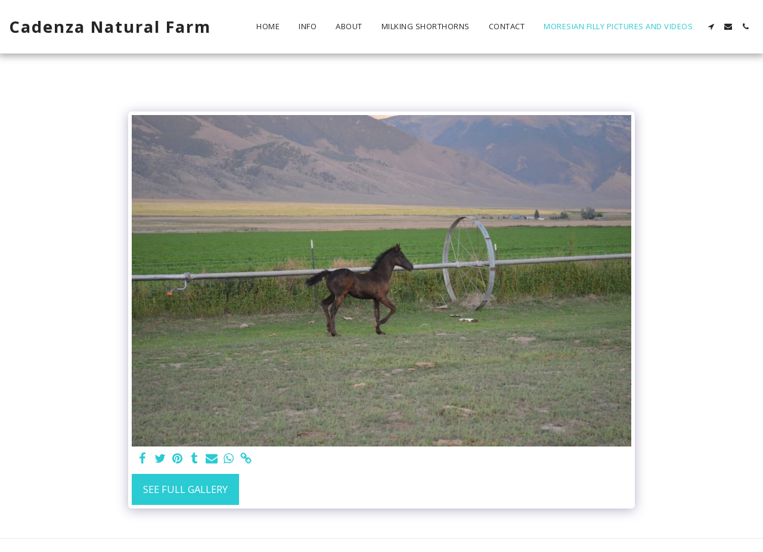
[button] (711, 26)
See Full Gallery (185, 489)
